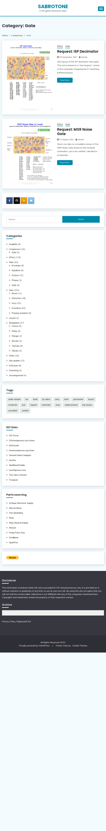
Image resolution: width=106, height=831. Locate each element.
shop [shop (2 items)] (57, 405)
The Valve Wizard (17, 475)
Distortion (16, 298)
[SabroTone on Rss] (24, 200)
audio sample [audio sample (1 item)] (14, 399)
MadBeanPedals (17, 465)
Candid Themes (79, 645)
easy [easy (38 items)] (57, 399)
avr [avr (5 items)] (26, 399)
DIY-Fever (14, 435)
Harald (84, 57)
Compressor (15, 249)
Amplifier (13, 244)
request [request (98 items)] (33, 405)
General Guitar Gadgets (20, 455)
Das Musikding (16, 512)
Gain (11, 290)
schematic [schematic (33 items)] (46, 405)
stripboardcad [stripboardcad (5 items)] (71, 405)
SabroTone (53, 6)
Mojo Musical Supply (18, 522)
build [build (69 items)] (35, 399)
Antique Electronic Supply (21, 503)
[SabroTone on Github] (17, 200)
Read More (65, 80)
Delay (14, 331)
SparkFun (13, 542)
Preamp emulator (20, 313)
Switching (13, 370)
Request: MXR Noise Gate (78, 129)
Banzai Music (15, 508)
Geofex (12, 460)
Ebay (11, 517)
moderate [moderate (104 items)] (12, 405)
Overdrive (16, 308)
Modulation (14, 322)
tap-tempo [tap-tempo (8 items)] (87, 405)
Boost (14, 293)
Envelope (16, 265)
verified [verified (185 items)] (25, 410)
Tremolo (15, 345)
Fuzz (14, 303)
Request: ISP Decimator (77, 51)
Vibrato (15, 350)
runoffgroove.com (17, 470)
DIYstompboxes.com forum (22, 440)
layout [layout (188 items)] (91, 399)
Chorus (15, 326)
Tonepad (13, 479)
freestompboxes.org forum (21, 450)
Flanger (15, 336)
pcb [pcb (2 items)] (23, 405)
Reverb (15, 341)
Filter (11, 262)
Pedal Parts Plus (17, 532)
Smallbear (13, 537)
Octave (15, 275)
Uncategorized (16, 375)
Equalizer (16, 270)
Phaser (15, 280)
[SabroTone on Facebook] (9, 200)
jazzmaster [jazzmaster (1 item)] (78, 399)
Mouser (12, 527)
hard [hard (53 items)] (66, 399)
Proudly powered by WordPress (34, 645)
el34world (14, 445)
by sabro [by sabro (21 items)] (46, 399)
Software (13, 365)
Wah (14, 285)
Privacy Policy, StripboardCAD (16, 621)
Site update (14, 360)
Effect (60, 46)
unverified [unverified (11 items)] (12, 410)
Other (11, 355)
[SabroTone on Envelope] (31, 200)
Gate (67, 46)
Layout (12, 318)
